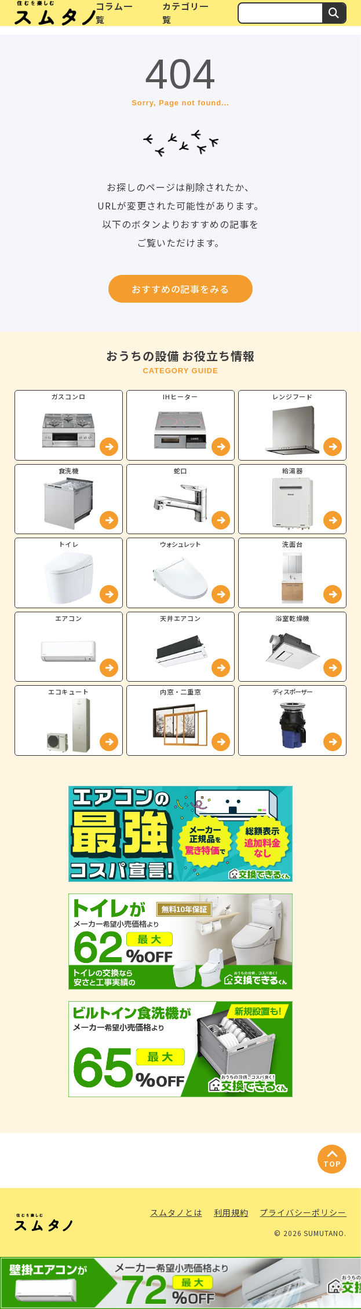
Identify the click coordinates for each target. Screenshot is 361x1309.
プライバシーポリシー (303, 1212)
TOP (332, 1163)
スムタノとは (176, 1212)
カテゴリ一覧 (185, 12)
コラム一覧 (114, 12)
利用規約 (231, 1212)
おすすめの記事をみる (181, 289)
